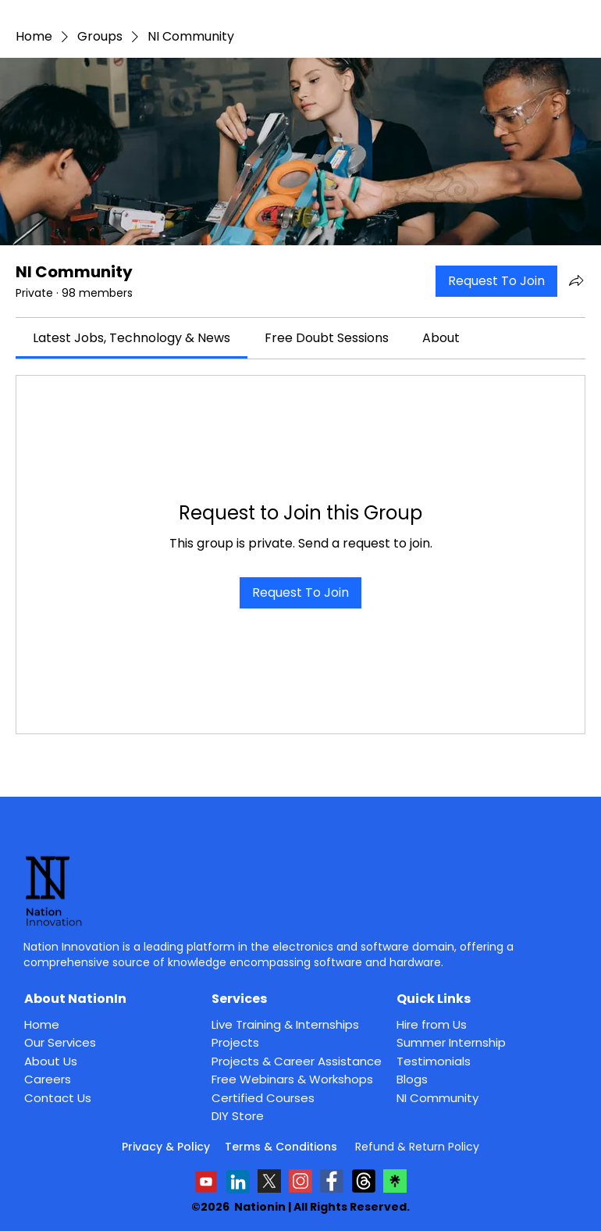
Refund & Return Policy (417, 1146)
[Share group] (576, 280)
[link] (131, 338)
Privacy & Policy (166, 1146)
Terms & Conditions (282, 1146)
